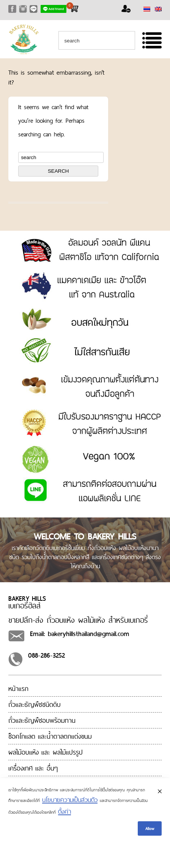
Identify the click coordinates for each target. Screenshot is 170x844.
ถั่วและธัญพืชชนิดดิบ (34, 704)
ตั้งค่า (64, 811)
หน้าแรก (18, 688)
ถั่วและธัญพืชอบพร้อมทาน (42, 720)
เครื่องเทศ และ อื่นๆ (33, 768)
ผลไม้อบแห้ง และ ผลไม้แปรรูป (45, 752)
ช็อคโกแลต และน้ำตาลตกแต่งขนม (50, 736)
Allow (149, 828)
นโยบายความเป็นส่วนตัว (70, 799)
